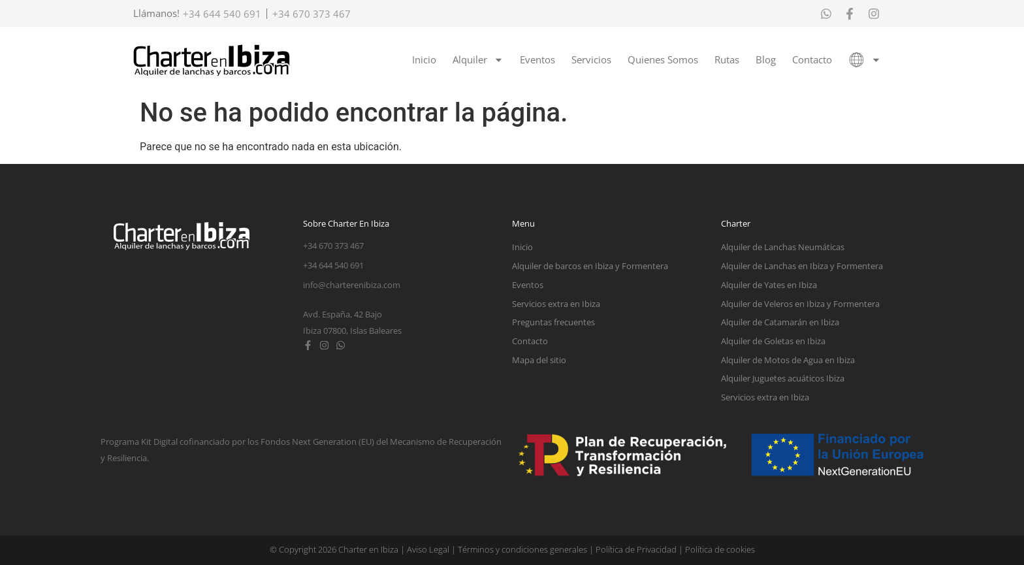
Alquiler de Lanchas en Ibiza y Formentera (802, 266)
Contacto (812, 59)
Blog (766, 59)
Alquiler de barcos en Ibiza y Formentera (590, 266)
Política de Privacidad (636, 549)
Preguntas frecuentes (553, 322)
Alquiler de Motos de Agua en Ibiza (788, 360)
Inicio (424, 59)
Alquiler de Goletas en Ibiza (773, 341)
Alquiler (478, 60)
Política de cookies (720, 549)
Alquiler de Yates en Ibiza (769, 285)
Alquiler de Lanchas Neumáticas (782, 247)
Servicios (591, 59)
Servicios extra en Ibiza (556, 304)
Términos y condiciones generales (522, 549)
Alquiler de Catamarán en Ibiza (780, 322)
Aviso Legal (428, 549)
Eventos (537, 59)
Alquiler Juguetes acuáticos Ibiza (782, 378)
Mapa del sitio (539, 360)
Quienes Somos (663, 59)
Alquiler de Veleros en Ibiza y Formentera (800, 304)
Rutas (726, 59)
